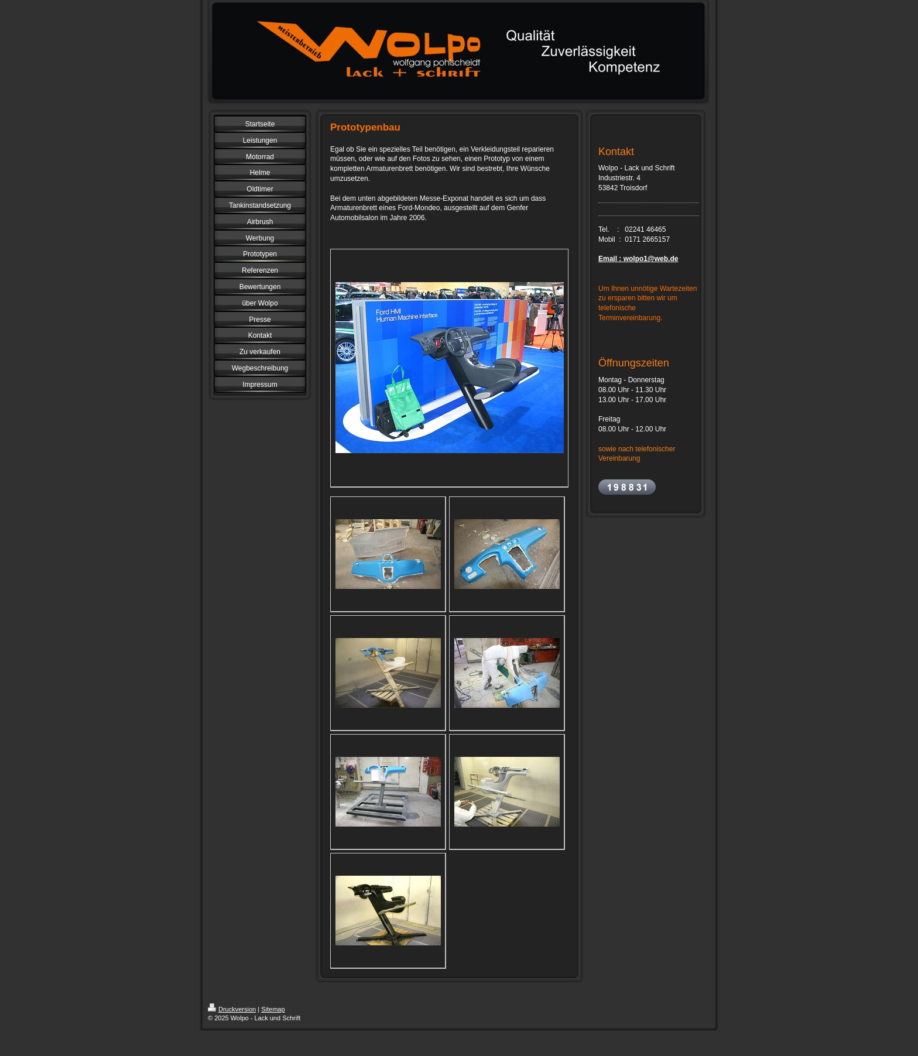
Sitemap (273, 1009)
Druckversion (232, 1009)
